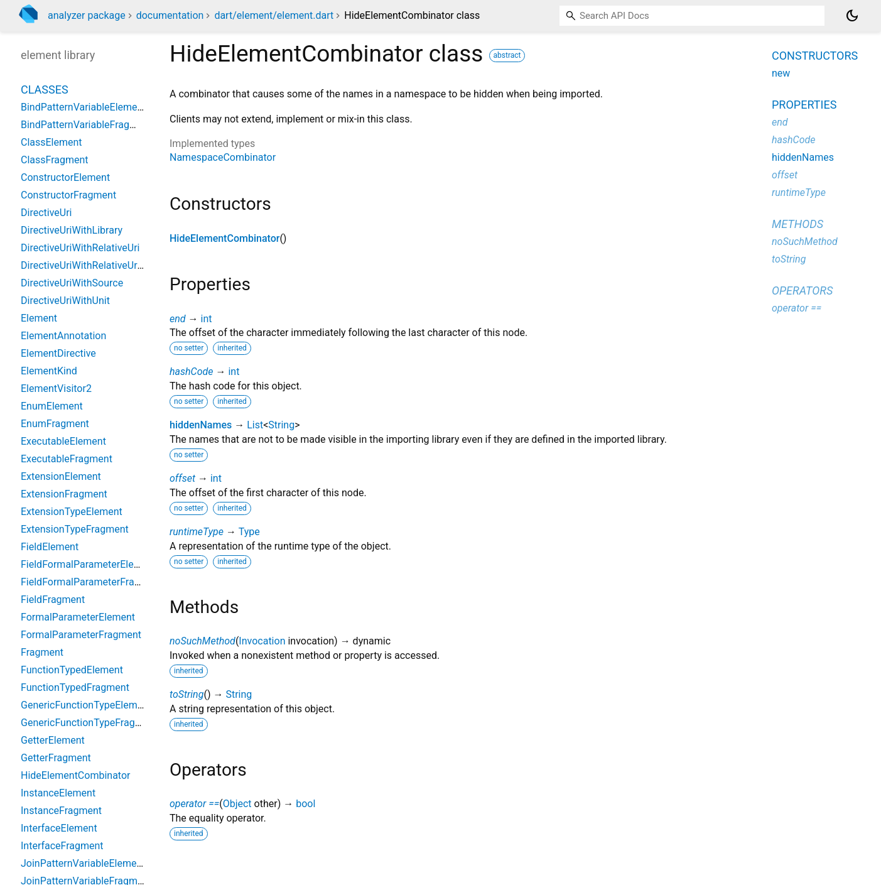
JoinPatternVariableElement (83, 863)
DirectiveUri (46, 213)
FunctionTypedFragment (75, 687)
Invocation (262, 641)
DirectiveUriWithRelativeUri (80, 248)
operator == (194, 804)
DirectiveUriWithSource (72, 283)
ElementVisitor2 (56, 388)
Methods (797, 224)
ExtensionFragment (64, 494)
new (781, 73)
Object (237, 804)
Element (39, 318)
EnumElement (52, 406)
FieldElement (49, 547)
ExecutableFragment (66, 459)
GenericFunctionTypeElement (86, 705)
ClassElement (51, 142)
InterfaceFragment (62, 846)
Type (249, 532)
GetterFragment (56, 758)
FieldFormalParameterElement (88, 564)
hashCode (191, 371)
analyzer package (87, 15)
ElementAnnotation (63, 336)
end (178, 319)
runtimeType (197, 532)
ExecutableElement (63, 441)
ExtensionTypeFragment (75, 529)
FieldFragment (53, 599)
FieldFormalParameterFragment (92, 582)
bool (305, 804)
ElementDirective (58, 353)
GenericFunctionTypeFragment (89, 723)
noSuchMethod (202, 641)
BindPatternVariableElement (83, 107)
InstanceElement (58, 793)
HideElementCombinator (224, 238)
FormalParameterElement (78, 617)
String (281, 425)
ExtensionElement (61, 476)
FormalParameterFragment (81, 635)
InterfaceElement (59, 828)
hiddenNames (201, 425)
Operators (802, 290)
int (206, 319)
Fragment (42, 652)
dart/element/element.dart (273, 15)
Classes (44, 89)
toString (186, 694)
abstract (507, 55)
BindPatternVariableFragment (87, 125)
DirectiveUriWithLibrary (71, 230)
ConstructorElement (65, 177)
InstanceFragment (61, 811)
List (255, 425)
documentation (170, 15)
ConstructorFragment (68, 195)
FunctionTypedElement (72, 670)
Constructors (815, 55)
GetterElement (53, 740)
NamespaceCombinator (223, 157)
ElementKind (49, 371)
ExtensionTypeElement (71, 512)
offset (182, 478)
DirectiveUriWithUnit (65, 301)
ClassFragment (55, 160)
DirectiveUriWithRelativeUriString (93, 265)
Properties (804, 104)
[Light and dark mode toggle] (852, 16)
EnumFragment (55, 424)
